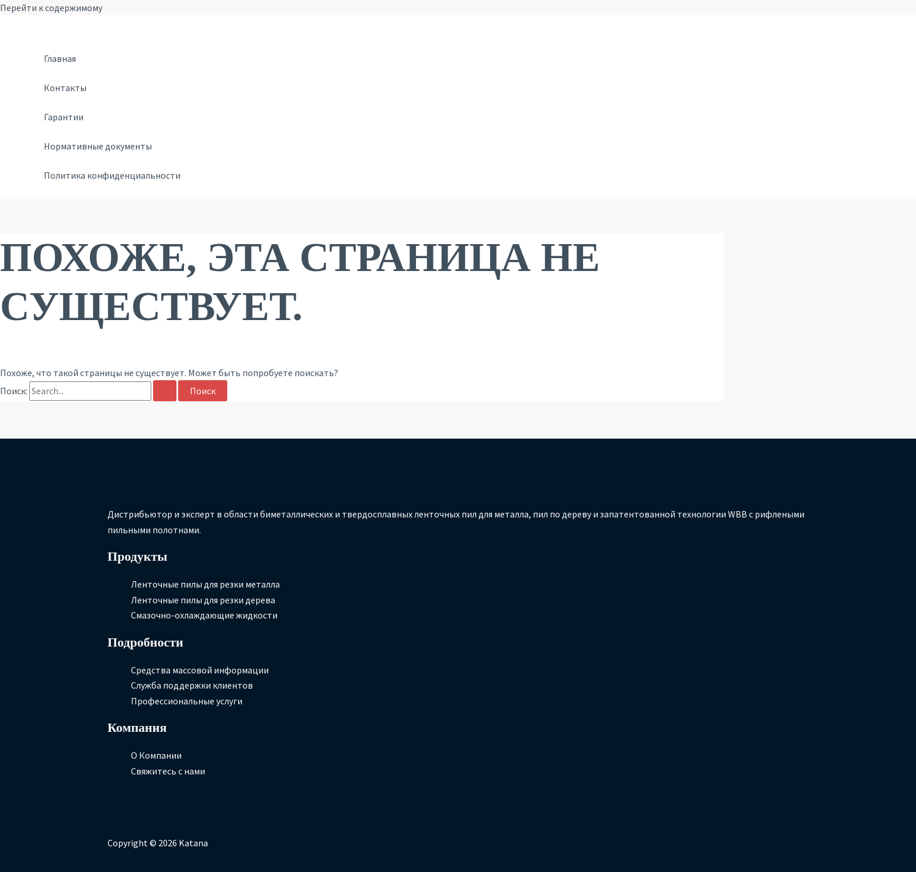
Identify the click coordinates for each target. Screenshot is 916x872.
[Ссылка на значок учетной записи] (27, 24)
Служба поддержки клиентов (192, 685)
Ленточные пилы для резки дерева (203, 600)
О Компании (156, 755)
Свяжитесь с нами (168, 771)
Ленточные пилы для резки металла (205, 584)
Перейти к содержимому (51, 7)
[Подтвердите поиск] (164, 390)
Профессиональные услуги (186, 701)
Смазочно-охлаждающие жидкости (204, 615)
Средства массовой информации (200, 670)
